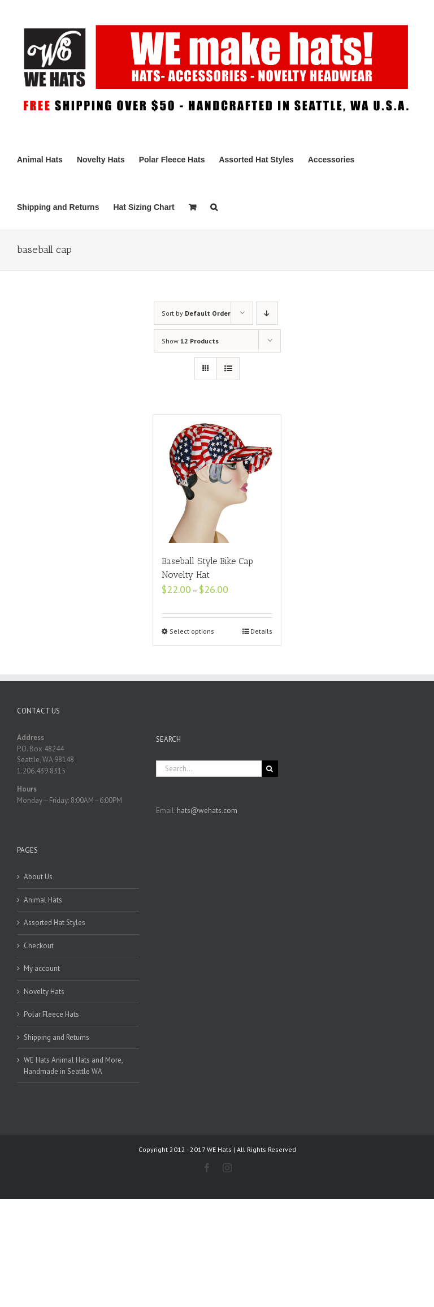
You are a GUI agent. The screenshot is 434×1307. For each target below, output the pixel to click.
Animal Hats (43, 900)
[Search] (214, 206)
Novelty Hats (44, 991)
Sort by (196, 313)
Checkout (39, 946)
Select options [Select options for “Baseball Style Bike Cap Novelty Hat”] (192, 631)
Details (261, 631)
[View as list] (228, 369)
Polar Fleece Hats (51, 1014)
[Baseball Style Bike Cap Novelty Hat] (217, 479)
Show (190, 341)
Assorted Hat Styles (54, 922)
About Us (38, 877)
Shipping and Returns (56, 1037)
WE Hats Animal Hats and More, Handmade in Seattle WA (73, 1065)
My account (42, 968)
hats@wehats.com (207, 810)
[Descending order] (267, 313)
